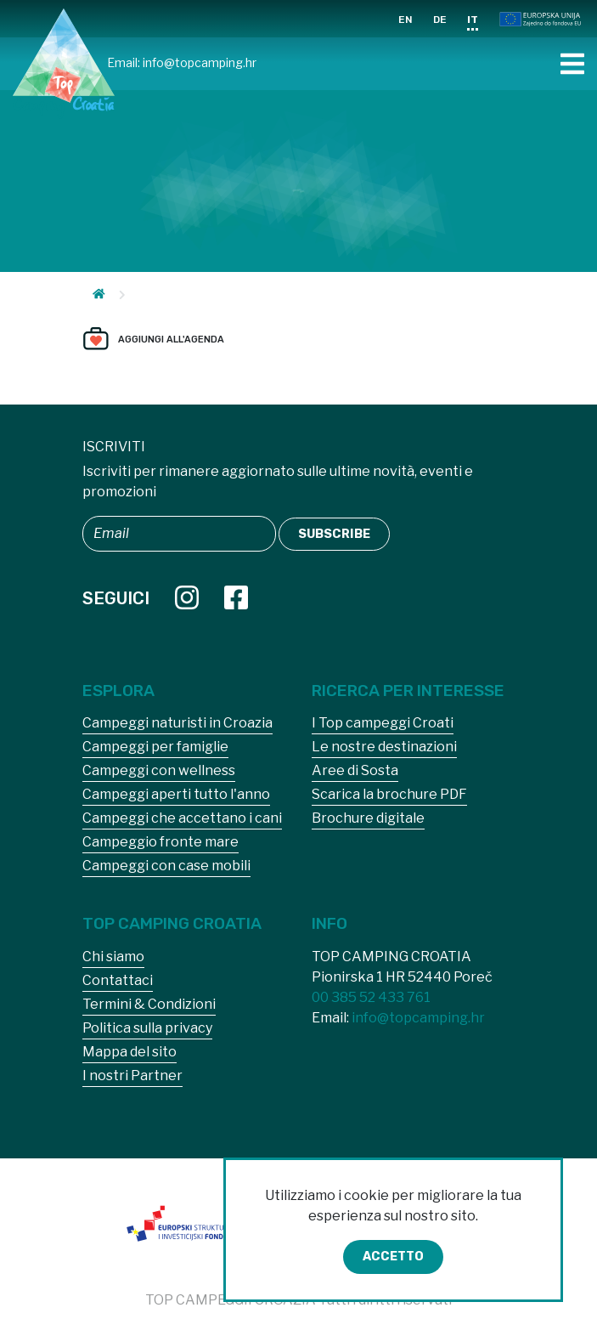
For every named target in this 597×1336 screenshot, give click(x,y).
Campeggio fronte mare (160, 842)
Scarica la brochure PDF (389, 794)
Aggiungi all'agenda (171, 339)
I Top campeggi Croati (382, 723)
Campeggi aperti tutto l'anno (176, 794)
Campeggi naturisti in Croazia (177, 723)
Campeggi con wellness (158, 770)
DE (440, 19)
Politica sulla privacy (147, 1028)
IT (472, 19)
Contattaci (117, 980)
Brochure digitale (368, 818)
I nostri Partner (132, 1075)
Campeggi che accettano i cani (182, 818)
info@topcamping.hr (199, 62)
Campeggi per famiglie (155, 747)
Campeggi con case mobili (166, 866)
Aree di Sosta (355, 770)
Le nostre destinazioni (384, 747)
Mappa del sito (129, 1052)
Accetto (393, 1256)
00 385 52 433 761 (371, 997)
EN (405, 19)
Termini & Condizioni (149, 1004)
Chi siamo (113, 956)
